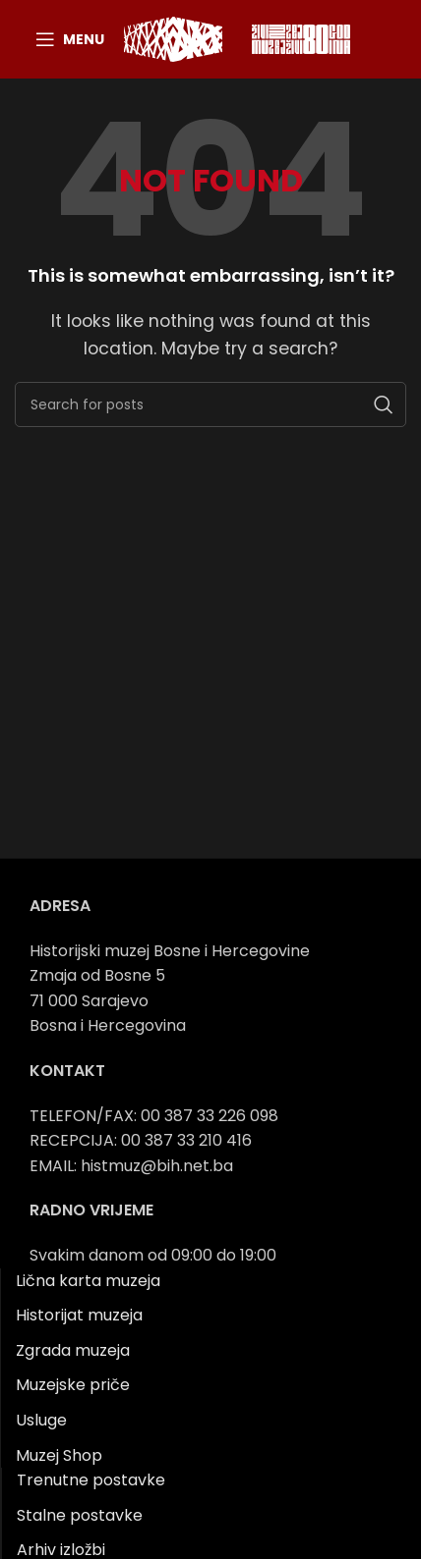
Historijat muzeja (79, 1315)
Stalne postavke (80, 1515)
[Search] (210, 404)
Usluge (41, 1420)
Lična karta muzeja (88, 1280)
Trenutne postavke (91, 1480)
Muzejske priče (73, 1384)
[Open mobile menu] (70, 39)
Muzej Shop (59, 1455)
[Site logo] (173, 38)
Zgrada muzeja (73, 1350)
